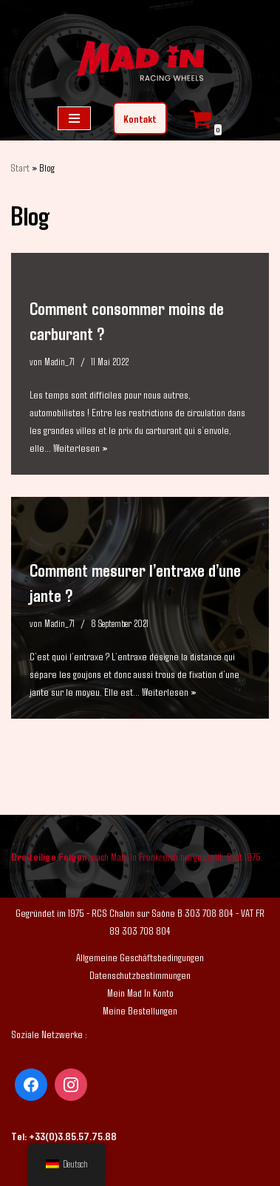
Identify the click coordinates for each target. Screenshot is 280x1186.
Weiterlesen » (80, 447)
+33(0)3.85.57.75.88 (73, 1135)
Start (20, 167)
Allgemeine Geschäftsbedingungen (140, 956)
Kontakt (140, 118)
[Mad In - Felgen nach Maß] (140, 63)
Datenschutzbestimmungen (140, 974)
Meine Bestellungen (140, 1010)
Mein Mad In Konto (140, 992)
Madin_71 (59, 361)
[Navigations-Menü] (74, 118)
